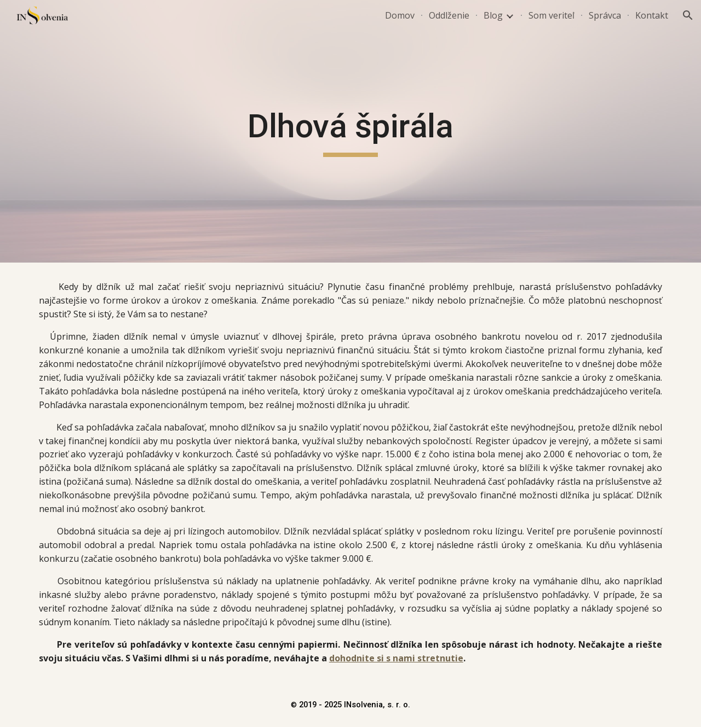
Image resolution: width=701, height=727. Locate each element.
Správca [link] (605, 15)
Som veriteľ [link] (551, 15)
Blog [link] (493, 15)
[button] (688, 15)
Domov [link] (400, 15)
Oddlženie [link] (449, 15)
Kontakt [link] (651, 15)
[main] (350, 131)
